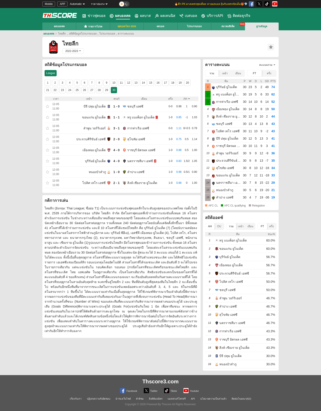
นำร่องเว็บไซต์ (123, 398)
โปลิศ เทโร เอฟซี (94, 183)
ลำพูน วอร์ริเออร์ (94, 128)
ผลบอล (160, 26)
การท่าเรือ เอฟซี (138, 128)
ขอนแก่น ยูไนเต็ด (94, 117)
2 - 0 (116, 139)
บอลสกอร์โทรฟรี (177, 398)
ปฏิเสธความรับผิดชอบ (98, 398)
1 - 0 (116, 106)
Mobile (49, 4)
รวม (212, 73)
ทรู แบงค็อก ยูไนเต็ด (141, 117)
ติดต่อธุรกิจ (238, 16)
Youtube (191, 390)
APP (62, 4)
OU (219, 226)
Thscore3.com (160, 381)
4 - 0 (116, 150)
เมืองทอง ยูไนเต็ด (94, 150)
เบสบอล (188, 16)
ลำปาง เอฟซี (136, 172)
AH (210, 226)
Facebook (128, 390)
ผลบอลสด (120, 16)
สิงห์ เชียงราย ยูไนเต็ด (142, 183)
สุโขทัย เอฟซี (136, 139)
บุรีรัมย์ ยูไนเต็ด (95, 161)
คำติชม (140, 398)
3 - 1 (116, 128)
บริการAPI (212, 16)
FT (254, 73)
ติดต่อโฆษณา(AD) (241, 398)
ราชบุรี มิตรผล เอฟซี (141, 150)
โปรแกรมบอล (194, 26)
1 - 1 (116, 117)
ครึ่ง (269, 73)
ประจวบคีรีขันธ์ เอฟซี (91, 139)
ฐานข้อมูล (261, 26)
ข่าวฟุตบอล (93, 16)
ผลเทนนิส (165, 16)
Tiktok (170, 390)
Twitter (150, 390)
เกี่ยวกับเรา (76, 398)
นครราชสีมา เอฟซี (140, 161)
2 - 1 (116, 183)
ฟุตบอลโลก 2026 (126, 26)
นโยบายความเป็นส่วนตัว (213, 398)
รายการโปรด (93, 26)
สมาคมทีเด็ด (228, 26)
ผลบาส (143, 16)
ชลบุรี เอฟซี (135, 106)
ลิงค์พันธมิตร (156, 398)
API (193, 398)
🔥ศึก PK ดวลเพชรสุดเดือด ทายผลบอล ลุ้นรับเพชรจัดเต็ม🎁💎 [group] (211, 4)
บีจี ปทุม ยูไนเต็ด (95, 106)
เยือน (238, 73)
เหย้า (225, 73)
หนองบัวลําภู (97, 172)
